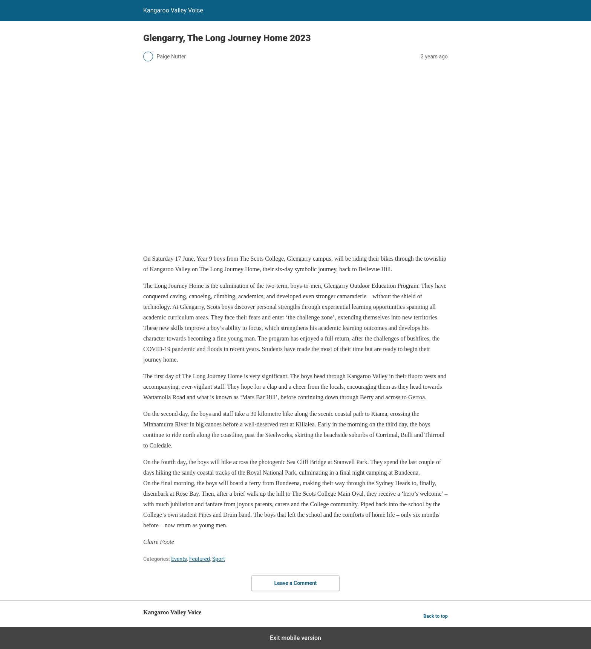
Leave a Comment (295, 583)
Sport (218, 559)
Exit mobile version (295, 637)
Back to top (435, 616)
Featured (199, 559)
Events (179, 559)
